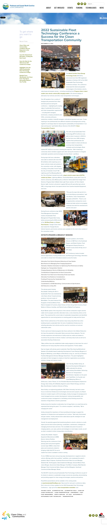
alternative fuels (71, 490)
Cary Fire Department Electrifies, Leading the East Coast (26, 56)
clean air (81, 490)
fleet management (47, 494)
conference (74, 492)
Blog (103, 18)
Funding (79, 7)
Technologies (91, 7)
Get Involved (59, 7)
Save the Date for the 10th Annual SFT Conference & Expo (26, 62)
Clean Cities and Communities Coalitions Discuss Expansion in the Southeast (25, 48)
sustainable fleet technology (51, 496)
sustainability (78, 494)
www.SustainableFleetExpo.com (51, 483)
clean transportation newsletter (66, 487)
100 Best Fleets (49, 222)
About (48, 7)
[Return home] (18, 6)
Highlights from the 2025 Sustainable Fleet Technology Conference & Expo (25, 70)
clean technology (47, 492)
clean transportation (62, 492)
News (102, 7)
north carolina (60, 494)
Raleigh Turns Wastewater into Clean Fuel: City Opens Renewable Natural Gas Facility (26, 79)
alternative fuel (57, 490)
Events (70, 7)
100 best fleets (46, 490)
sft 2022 (69, 494)
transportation (68, 496)
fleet (81, 492)
